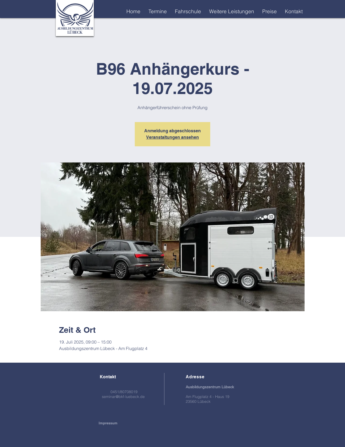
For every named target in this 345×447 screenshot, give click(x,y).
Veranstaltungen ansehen (172, 137)
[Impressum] (108, 423)
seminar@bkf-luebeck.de (123, 396)
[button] (231, 11)
